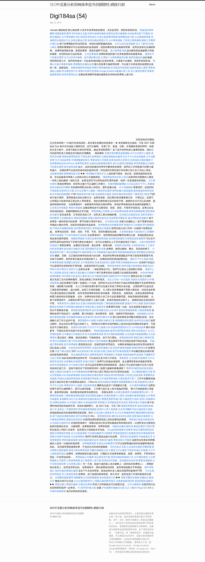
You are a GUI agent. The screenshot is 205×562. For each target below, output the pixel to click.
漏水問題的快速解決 (138, 218)
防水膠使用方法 (70, 71)
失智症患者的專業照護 (96, 238)
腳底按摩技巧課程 (143, 426)
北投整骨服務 (56, 173)
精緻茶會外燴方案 (86, 194)
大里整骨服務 (126, 231)
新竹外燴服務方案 (62, 341)
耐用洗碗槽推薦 (137, 211)
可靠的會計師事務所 (91, 156)
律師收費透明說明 (71, 156)
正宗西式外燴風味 (59, 207)
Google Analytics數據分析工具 (114, 71)
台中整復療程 (88, 262)
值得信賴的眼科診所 (88, 440)
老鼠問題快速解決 (94, 395)
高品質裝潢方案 (85, 351)
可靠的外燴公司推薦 (137, 450)
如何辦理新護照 (116, 238)
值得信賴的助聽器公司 (122, 457)
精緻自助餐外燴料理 (123, 426)
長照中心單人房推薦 (107, 409)
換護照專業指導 (129, 405)
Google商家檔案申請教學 (120, 429)
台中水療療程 (134, 484)
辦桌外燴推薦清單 (145, 433)
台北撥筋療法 (66, 218)
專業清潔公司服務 (122, 440)
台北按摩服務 (92, 54)
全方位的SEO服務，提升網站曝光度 (82, 57)
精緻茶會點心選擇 (139, 67)
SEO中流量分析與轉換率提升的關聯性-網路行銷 (87, 4)
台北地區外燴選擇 (138, 358)
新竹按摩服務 (71, 344)
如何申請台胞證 (142, 320)
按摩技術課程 (60, 402)
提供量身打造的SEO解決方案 (97, 317)
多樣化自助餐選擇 (106, 443)
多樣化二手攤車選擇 (67, 409)
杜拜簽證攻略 (112, 221)
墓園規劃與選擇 (63, 33)
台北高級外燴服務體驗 (136, 334)
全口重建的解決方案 (142, 371)
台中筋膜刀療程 (75, 402)
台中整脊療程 (69, 37)
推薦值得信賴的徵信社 (89, 399)
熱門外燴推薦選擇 (121, 351)
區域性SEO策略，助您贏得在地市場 (120, 460)
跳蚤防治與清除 (123, 245)
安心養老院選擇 (139, 71)
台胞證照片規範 (131, 399)
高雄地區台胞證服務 (140, 160)
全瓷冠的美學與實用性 (80, 347)
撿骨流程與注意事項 (119, 160)
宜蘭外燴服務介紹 (99, 450)
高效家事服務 (73, 375)
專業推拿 (123, 358)
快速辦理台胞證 (103, 194)
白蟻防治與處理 (63, 371)
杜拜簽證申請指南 (120, 67)
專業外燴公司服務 (137, 402)
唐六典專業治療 (118, 50)
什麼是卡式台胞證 (117, 450)
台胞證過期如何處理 (112, 156)
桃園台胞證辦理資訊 (105, 481)
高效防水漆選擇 (139, 279)
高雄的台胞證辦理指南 (68, 378)
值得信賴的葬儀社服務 (66, 470)
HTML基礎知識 (79, 341)
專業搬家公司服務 (113, 354)
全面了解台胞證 (63, 351)
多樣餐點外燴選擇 (73, 361)
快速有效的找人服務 (105, 262)
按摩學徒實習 (82, 163)
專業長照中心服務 (66, 303)
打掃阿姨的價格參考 (74, 306)
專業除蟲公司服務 (84, 457)
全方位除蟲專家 (63, 160)
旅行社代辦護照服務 (97, 276)
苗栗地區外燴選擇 (141, 416)
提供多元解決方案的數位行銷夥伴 (79, 272)
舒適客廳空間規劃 (90, 378)
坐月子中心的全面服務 (134, 156)
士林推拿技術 (138, 245)
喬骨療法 (102, 402)
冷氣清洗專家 (85, 484)
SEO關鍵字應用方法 (96, 173)
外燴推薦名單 (145, 436)
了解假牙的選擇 (104, 190)
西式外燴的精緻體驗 (114, 334)
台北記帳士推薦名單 (104, 412)
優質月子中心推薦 (139, 259)
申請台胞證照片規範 (142, 409)
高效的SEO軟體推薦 (114, 375)
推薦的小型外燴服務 (97, 341)
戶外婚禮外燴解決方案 (113, 487)
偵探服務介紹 (144, 313)
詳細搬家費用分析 (139, 392)
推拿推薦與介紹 (107, 477)
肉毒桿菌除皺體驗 (117, 184)
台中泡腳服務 (126, 187)
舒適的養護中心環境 (114, 395)
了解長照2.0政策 (141, 194)
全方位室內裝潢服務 (125, 43)
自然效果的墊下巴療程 (138, 33)
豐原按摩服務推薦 (128, 310)
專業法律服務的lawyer (127, 262)
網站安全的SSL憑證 (122, 416)
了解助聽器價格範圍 (114, 303)
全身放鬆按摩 (90, 402)
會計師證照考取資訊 (86, 37)
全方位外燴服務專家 (125, 412)
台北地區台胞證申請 (60, 423)
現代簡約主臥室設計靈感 (74, 276)
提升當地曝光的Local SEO (105, 310)
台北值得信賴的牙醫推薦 (138, 446)
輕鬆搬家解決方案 (128, 382)
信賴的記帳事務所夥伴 (100, 163)
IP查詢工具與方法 (69, 269)
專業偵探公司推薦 (99, 160)
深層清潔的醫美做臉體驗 (117, 153)
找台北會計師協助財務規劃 (89, 303)
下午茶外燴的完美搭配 (75, 235)
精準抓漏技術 (135, 57)
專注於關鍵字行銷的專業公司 (81, 252)
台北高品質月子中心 (137, 184)
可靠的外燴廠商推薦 (63, 228)
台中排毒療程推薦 (80, 371)
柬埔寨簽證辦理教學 (81, 310)
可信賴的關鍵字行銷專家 (99, 433)
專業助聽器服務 (102, 330)
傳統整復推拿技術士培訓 (115, 177)
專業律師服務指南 (127, 252)
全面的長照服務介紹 (102, 347)
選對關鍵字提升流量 (95, 248)
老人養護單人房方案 (91, 460)
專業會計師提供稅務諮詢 (141, 419)
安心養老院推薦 (70, 474)
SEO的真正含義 (79, 33)
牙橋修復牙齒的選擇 (107, 252)
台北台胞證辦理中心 (84, 481)
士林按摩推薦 (73, 460)
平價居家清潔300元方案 (62, 190)
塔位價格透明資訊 (80, 354)
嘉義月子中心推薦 (134, 303)
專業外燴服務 (75, 207)
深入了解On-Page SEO (136, 487)
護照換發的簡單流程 (143, 190)
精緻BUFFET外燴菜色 (119, 276)
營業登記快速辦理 (129, 436)
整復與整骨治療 (140, 347)
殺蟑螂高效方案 (126, 37)
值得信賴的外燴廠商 (108, 382)
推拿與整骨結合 (70, 74)
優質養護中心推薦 (87, 320)
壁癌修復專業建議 (87, 409)
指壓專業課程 (97, 354)
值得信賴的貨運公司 (97, 40)
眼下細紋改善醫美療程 (64, 416)
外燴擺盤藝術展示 (80, 160)
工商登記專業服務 (132, 40)
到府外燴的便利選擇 (122, 194)
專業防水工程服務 (133, 225)
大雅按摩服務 (145, 310)
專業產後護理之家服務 (124, 433)
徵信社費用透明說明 (143, 429)
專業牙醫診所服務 (130, 477)
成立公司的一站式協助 (118, 279)
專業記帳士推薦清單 (95, 306)
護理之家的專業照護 (79, 450)
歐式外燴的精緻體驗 (60, 194)
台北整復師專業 (143, 37)
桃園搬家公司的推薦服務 (86, 477)
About (152, 4)
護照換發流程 (104, 416)
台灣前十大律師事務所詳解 (114, 57)
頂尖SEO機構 (125, 409)
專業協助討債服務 (102, 228)
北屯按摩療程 (78, 436)
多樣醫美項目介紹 (69, 399)
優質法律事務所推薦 (60, 433)
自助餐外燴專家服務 (135, 395)
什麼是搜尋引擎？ (127, 378)
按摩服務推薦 (89, 443)
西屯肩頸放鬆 (71, 166)
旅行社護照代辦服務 (123, 163)
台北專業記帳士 (74, 464)
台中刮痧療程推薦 (119, 211)
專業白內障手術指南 (88, 71)
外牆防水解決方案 (106, 320)
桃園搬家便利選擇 (124, 320)
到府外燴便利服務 (97, 33)
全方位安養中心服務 (140, 153)
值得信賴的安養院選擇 (92, 375)
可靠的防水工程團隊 (144, 231)
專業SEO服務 (106, 440)
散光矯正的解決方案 (74, 248)
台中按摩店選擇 (77, 365)
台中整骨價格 (115, 40)
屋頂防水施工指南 (103, 351)
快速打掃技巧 (90, 361)
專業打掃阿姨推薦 (101, 67)
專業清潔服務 (80, 218)
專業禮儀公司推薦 (100, 211)
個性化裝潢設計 (139, 330)
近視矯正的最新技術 (129, 214)
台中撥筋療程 (141, 457)
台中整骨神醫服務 (139, 385)
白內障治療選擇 (122, 392)
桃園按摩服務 (78, 238)
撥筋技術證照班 (74, 419)
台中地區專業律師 (108, 378)
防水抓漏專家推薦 (94, 334)
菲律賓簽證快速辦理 (135, 238)
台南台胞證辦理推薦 (107, 37)
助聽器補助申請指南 (81, 67)
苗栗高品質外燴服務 (116, 33)
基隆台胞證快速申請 (98, 218)
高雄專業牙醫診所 (118, 218)
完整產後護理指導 (125, 481)
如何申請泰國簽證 (59, 365)
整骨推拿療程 (114, 265)
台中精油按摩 (139, 327)
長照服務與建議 (74, 317)
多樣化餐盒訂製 (79, 40)
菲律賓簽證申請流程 (117, 402)
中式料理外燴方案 (87, 487)
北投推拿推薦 (90, 385)
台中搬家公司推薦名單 (73, 334)
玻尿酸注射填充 (72, 262)
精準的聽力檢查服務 (122, 190)
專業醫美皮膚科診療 (83, 64)
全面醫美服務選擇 (64, 477)
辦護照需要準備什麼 (112, 399)
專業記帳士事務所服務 (66, 484)
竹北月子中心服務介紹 (98, 327)
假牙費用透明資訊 (83, 228)
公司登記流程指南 (134, 375)
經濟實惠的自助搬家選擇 (110, 225)
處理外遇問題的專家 (120, 330)
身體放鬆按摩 (126, 337)
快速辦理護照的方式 (121, 327)
